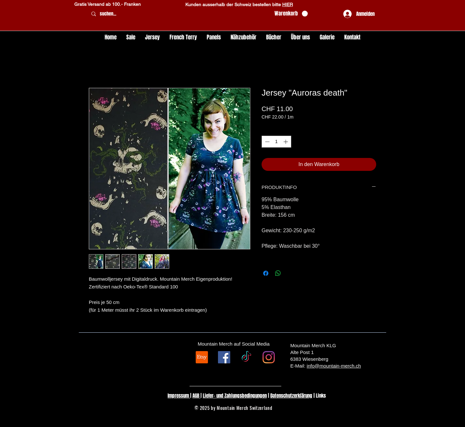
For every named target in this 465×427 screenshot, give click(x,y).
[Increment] (286, 141)
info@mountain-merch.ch (334, 366)
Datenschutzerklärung (291, 395)
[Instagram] (269, 357)
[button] (291, 14)
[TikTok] (246, 357)
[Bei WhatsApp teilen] (278, 273)
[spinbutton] (276, 141)
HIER (287, 4)
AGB (196, 395)
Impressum (179, 395)
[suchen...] (179, 14)
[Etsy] (202, 357)
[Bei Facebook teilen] (266, 273)
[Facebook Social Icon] (224, 357)
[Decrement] (267, 141)
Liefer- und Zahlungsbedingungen (235, 395)
